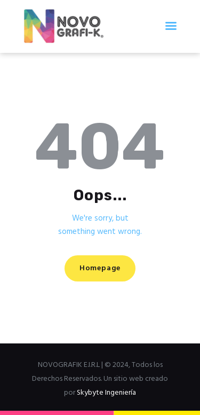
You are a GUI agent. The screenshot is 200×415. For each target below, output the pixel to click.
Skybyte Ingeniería (106, 393)
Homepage (100, 268)
